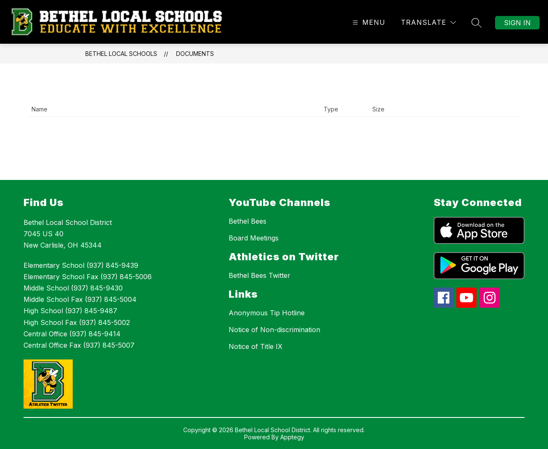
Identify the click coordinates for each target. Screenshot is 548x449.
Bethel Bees (247, 221)
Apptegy (292, 437)
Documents (195, 53)
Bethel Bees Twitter (259, 275)
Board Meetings (254, 238)
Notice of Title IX (255, 346)
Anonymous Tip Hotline (267, 313)
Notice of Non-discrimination (274, 329)
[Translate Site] (428, 22)
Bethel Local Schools (121, 53)
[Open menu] (367, 22)
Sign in (517, 22)
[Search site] (477, 23)
